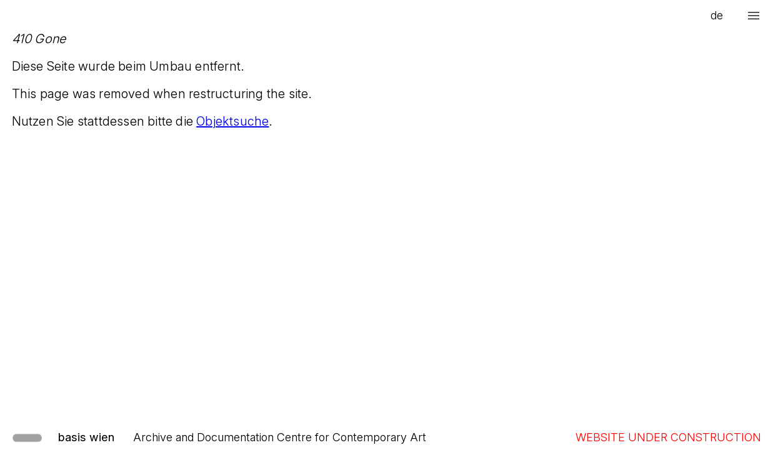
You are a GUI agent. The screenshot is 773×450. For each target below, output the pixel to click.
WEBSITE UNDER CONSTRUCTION (668, 437)
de (717, 15)
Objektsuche (232, 121)
